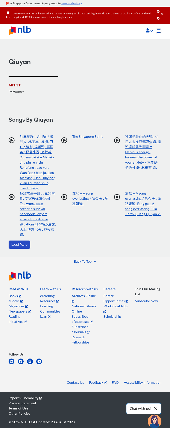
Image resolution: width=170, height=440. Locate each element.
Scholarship (112, 316)
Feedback (98, 382)
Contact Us (75, 382)
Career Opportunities (115, 298)
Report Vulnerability (25, 398)
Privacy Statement (22, 403)
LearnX (45, 316)
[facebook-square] (22, 364)
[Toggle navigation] (158, 31)
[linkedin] (13, 364)
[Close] (165, 10)
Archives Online (84, 298)
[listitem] (18, 289)
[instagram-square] (31, 364)
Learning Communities (50, 309)
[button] (149, 31)
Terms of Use (18, 408)
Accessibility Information (142, 382)
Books (15, 295)
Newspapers (20, 311)
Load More (19, 244)
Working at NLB (115, 308)
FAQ (115, 382)
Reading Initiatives (18, 319)
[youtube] (41, 364)
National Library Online (84, 309)
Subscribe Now (146, 301)
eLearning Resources (49, 298)
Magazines (18, 306)
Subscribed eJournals (81, 329)
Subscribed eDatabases (82, 319)
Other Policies (19, 413)
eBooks (16, 301)
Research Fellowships (80, 340)
